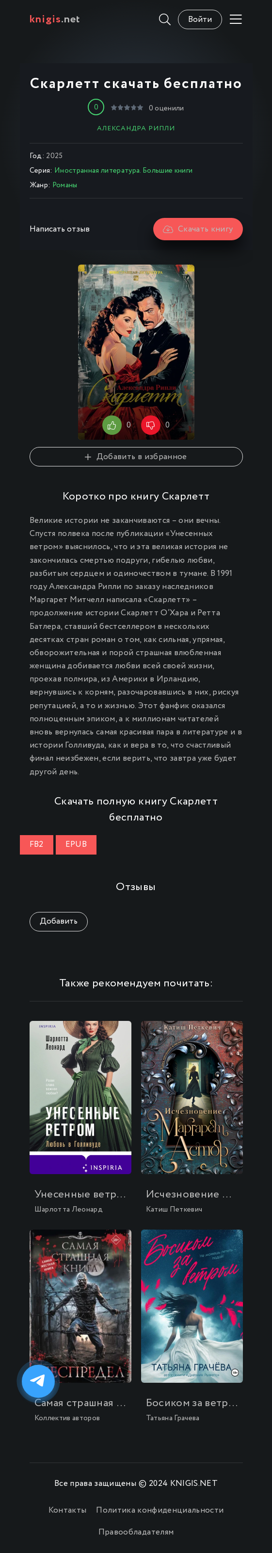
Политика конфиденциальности (160, 1510)
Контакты (67, 1510)
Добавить (59, 921)
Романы (65, 185)
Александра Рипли (136, 128)
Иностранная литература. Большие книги (123, 170)
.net (55, 19)
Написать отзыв (60, 229)
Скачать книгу (198, 229)
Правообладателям (136, 1532)
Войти (200, 20)
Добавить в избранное (136, 457)
